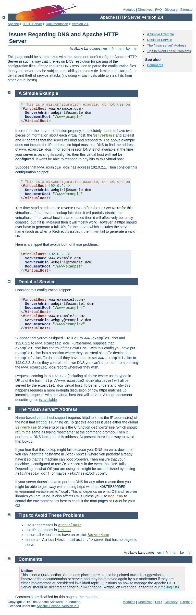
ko (128, 48)
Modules (128, 10)
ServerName (104, 135)
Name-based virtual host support (41, 418)
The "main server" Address (166, 45)
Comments (155, 65)
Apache (13, 24)
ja (120, 48)
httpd (41, 422)
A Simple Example (160, 34)
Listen (64, 530)
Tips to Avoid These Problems (169, 51)
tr (135, 48)
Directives (145, 10)
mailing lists (170, 587)
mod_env (115, 496)
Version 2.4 (80, 24)
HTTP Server (32, 24)
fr (113, 48)
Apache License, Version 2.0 (57, 606)
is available (48, 400)
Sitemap (186, 10)
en (105, 48)
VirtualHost (69, 525)
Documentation (57, 24)
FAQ (158, 10)
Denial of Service (159, 40)
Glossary (170, 10)
